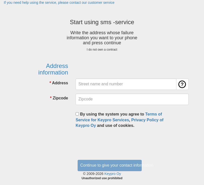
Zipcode (60, 98)
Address (60, 83)
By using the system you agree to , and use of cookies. (120, 120)
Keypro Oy (112, 174)
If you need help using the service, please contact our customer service (59, 3)
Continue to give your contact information (111, 165)
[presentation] (114, 142)
